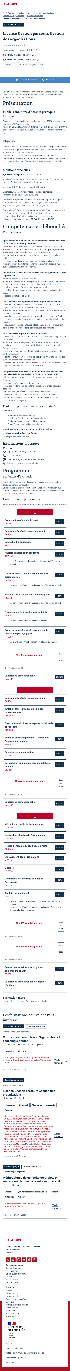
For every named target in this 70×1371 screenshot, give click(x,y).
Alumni (9, 1277)
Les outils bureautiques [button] (18, 542)
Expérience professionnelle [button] (20, 675)
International (11, 1311)
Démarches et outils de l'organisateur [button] (25, 835)
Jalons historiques (14, 1268)
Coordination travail (35, 16)
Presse (9, 1290)
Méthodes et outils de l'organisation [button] (24, 824)
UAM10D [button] (9, 988)
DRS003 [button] (9, 730)
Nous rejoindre (12, 1293)
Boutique (10, 1302)
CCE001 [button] (9, 580)
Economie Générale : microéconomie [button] (25, 698)
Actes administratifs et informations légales (25, 1353)
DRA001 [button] (9, 523)
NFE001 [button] (9, 545)
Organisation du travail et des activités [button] (26, 612)
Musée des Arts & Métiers (17, 1305)
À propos (10, 1287)
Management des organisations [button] (22, 857)
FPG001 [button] (9, 744)
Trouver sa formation (16, 13)
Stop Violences (12, 1313)
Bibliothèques (12, 1308)
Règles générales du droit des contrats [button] (26, 846)
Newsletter (11, 1362)
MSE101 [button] (9, 860)
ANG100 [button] (9, 556)
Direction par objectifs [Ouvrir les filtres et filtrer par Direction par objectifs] (14, 1172)
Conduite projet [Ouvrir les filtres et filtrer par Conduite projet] (11, 1166)
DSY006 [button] (9, 838)
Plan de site (11, 1316)
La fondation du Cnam (16, 1274)
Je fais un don (12, 1280)
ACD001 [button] (9, 755)
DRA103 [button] (9, 849)
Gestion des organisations (13, 16)
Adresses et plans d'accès (17, 1299)
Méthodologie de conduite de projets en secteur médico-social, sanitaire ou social (31, 1179)
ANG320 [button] (9, 896)
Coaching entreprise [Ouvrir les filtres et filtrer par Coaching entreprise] (36, 1026)
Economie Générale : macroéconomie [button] (25, 531)
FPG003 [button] (9, 637)
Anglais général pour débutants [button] (22, 553)
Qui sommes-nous (14, 1265)
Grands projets (12, 1282)
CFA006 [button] (8, 598)
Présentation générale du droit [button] (21, 520)
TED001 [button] (9, 974)
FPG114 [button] (9, 871)
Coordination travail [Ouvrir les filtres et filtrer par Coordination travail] (13, 24)
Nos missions (12, 1271)
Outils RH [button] (10, 868)
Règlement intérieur (15, 1348)
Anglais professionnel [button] (17, 893)
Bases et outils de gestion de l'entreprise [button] (27, 594)
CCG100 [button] (9, 885)
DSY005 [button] (9, 616)
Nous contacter (13, 1296)
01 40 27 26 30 (17, 455)
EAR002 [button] (9, 534)
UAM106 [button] (9, 805)
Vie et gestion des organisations (41, 13)
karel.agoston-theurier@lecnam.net (28, 459)
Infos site (10, 1343)
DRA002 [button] (9, 715)
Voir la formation (58, 1061)
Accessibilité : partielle (16, 1358)
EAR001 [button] (9, 701)
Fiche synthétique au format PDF (17, 436)
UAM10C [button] (9, 679)
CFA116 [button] (8, 770)
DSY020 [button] (9, 827)
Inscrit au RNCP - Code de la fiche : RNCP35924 (24, 187)
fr (3, 13)
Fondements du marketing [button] (19, 752)
